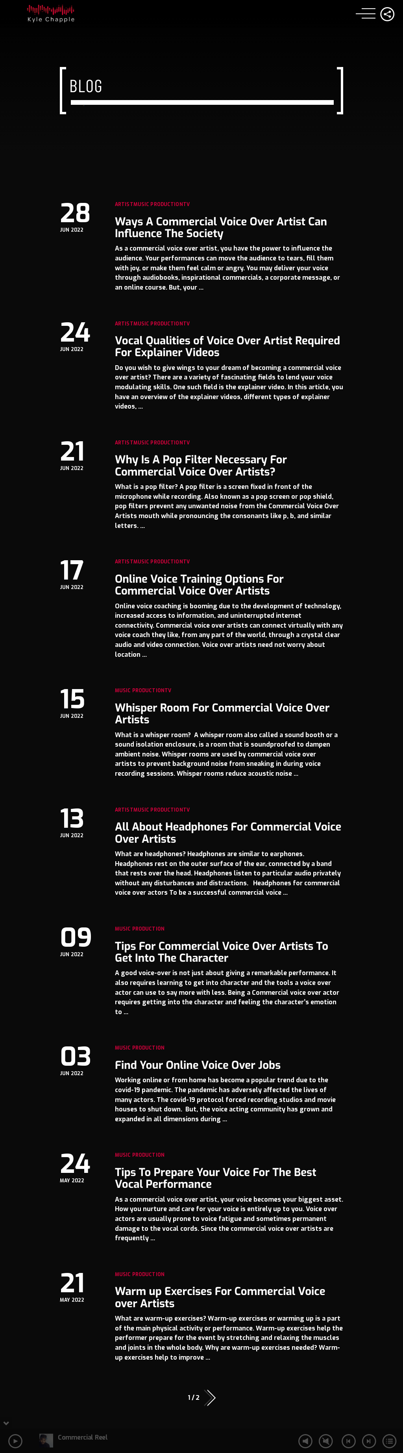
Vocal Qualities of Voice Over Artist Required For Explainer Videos (227, 347)
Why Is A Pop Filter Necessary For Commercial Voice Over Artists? (201, 466)
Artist (124, 204)
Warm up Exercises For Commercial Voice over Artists (220, 1297)
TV (186, 204)
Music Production (158, 204)
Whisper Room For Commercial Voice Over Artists (222, 714)
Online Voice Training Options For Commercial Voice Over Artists (199, 585)
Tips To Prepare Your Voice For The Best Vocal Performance (215, 1178)
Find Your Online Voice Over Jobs (198, 1065)
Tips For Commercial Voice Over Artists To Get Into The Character (221, 952)
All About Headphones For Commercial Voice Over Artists (228, 833)
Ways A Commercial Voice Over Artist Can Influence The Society (221, 228)
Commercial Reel (83, 1437)
